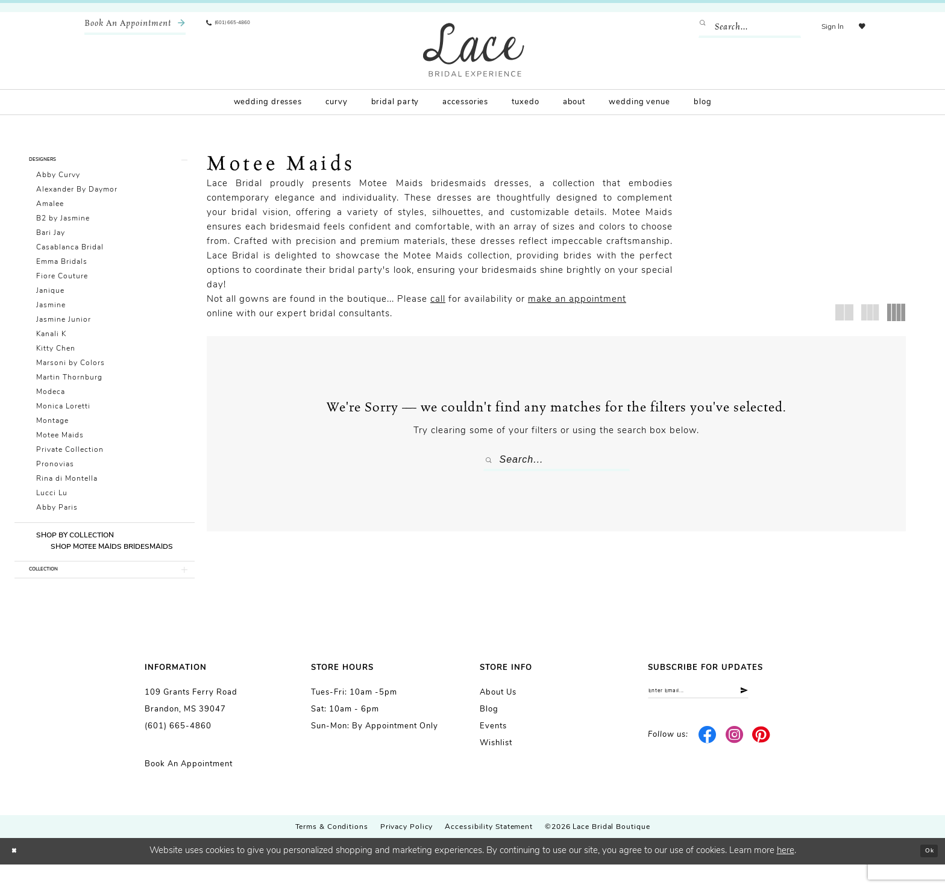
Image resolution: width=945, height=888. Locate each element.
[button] (823, 27)
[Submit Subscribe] (789, 718)
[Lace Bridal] (473, 50)
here (785, 874)
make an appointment (577, 299)
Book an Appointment (189, 788)
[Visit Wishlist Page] (857, 27)
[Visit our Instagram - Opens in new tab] (734, 766)
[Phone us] (241, 27)
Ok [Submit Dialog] (925, 874)
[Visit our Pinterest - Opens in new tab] (761, 766)
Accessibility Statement (489, 850)
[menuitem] (135, 27)
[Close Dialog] (18, 875)
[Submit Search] (697, 27)
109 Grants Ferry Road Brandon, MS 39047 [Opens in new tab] (191, 724)
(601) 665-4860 (178, 750)
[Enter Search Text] (740, 27)
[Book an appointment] (135, 27)
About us (498, 716)
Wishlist (496, 767)
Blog (489, 733)
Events (493, 750)
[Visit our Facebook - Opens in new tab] (708, 766)
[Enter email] (724, 718)
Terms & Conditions (331, 850)
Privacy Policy (406, 850)
